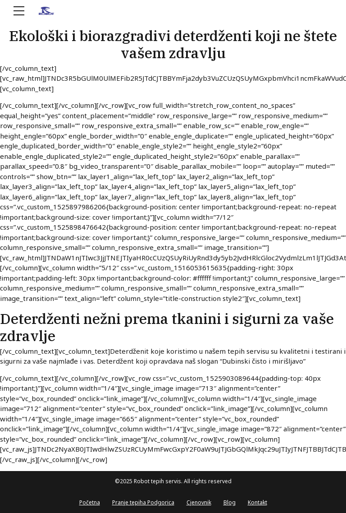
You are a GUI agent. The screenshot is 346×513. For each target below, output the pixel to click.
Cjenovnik (199, 502)
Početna (89, 502)
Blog (229, 502)
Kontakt (257, 502)
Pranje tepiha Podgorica (143, 502)
